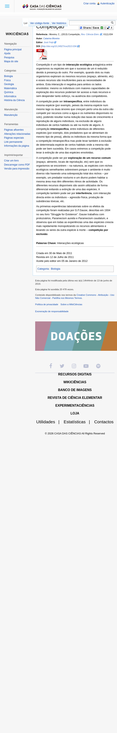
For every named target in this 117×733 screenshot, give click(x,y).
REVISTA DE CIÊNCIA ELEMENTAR (75, 397)
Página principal (12, 49)
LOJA (75, 413)
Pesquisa (9, 57)
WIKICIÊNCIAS (74, 382)
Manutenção (11, 115)
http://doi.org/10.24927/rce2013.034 (59, 46)
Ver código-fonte (39, 23)
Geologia (9, 84)
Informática (10, 96)
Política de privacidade (46, 304)
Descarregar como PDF (17, 164)
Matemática (10, 88)
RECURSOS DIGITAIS (74, 374)
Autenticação (107, 3)
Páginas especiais (14, 137)
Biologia (55, 268)
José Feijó (49, 42)
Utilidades (49, 421)
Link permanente (13, 141)
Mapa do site (11, 61)
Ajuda (7, 53)
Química (8, 92)
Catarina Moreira (51, 38)
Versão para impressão (16, 168)
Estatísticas (78, 421)
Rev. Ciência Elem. (90, 34)
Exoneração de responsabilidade (52, 311)
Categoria (43, 268)
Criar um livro (11, 160)
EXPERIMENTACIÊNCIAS (74, 405)
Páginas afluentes (14, 129)
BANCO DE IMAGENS (75, 390)
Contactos (104, 421)
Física (7, 80)
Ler (26, 23)
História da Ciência (14, 100)
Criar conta (89, 3)
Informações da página (16, 145)
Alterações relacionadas (17, 133)
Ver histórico (59, 23)
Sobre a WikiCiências (71, 304)
